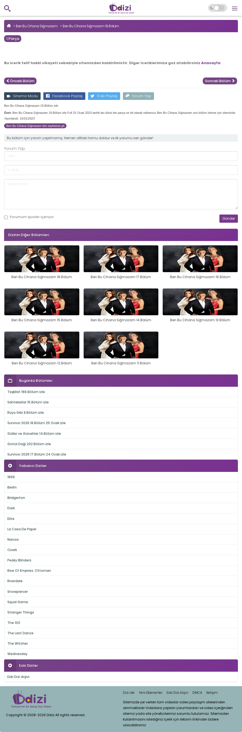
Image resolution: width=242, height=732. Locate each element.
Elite (10, 518)
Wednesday (17, 653)
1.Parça (12, 38)
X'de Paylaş (104, 96)
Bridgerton (16, 497)
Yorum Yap (138, 96)
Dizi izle (129, 692)
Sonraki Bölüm (220, 81)
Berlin (12, 487)
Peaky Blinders (19, 560)
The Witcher (17, 643)
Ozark (12, 549)
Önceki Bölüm (20, 81)
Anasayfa (210, 63)
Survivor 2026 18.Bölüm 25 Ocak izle (36, 423)
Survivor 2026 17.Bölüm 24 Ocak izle (36, 454)
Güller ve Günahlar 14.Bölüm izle (34, 433)
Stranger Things (20, 612)
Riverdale (15, 581)
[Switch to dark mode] (217, 8)
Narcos (13, 539)
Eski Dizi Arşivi (18, 676)
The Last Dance (20, 633)
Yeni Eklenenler (150, 692)
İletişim (212, 692)
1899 (11, 477)
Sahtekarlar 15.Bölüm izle (28, 402)
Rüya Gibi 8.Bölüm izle (25, 412)
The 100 (13, 622)
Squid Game (17, 602)
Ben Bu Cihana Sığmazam (37, 26)
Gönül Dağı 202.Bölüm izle (29, 444)
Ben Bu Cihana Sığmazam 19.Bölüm (91, 26)
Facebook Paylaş (64, 96)
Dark (11, 508)
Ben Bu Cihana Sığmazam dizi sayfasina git (35, 125)
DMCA (197, 692)
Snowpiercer (17, 591)
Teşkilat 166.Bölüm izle (26, 391)
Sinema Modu (22, 96)
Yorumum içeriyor (29, 217)
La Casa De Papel (21, 529)
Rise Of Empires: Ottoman (29, 570)
